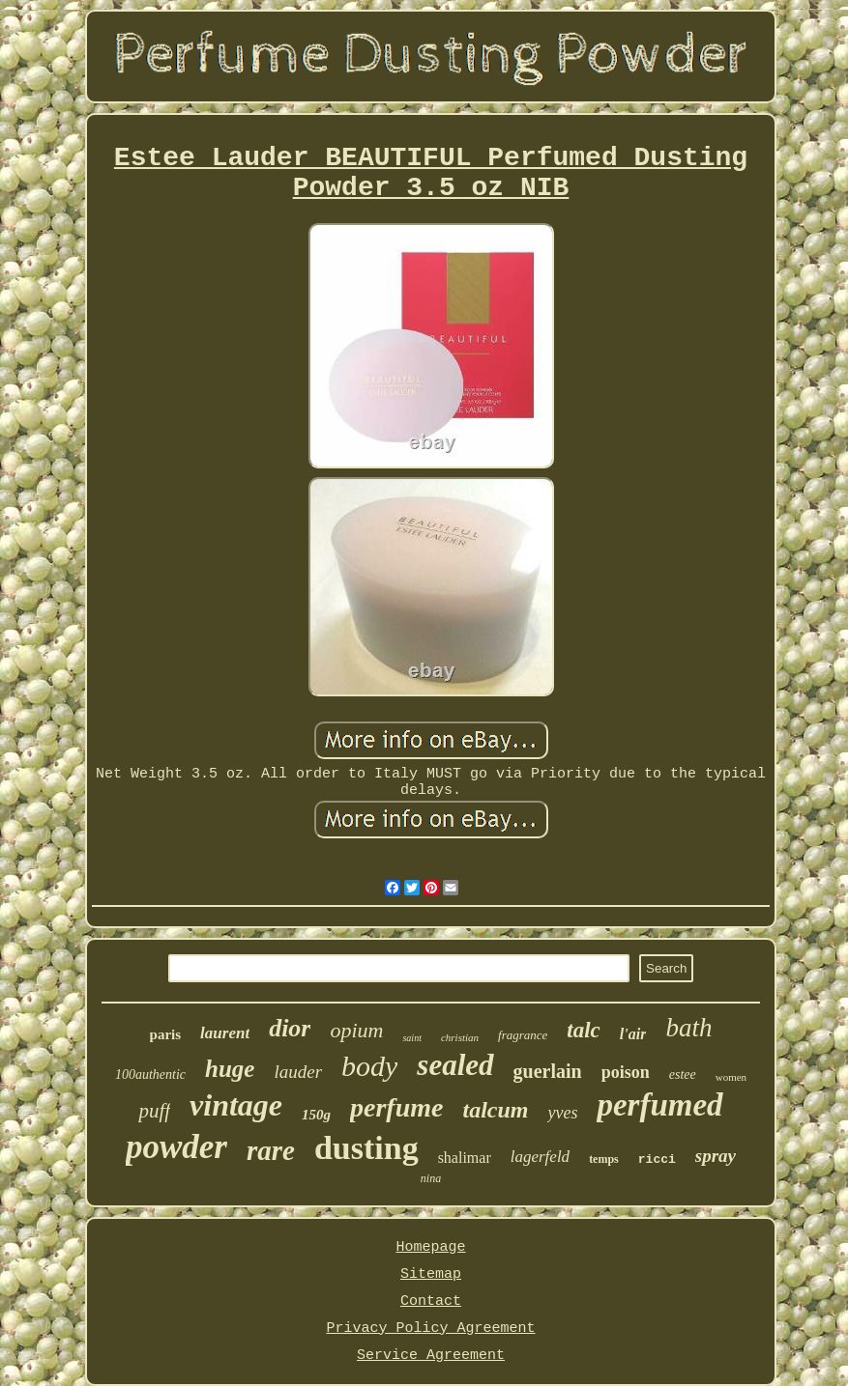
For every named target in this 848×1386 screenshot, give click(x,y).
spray (715, 1156)
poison (625, 1072)
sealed (455, 1065)
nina (431, 1178)
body (369, 1066)
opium (356, 1030)
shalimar (464, 1157)
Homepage (430, 1247)
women (731, 1077)
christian (460, 1037)
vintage (236, 1105)
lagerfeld (540, 1156)
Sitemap (430, 1274)
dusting (366, 1148)
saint (411, 1037)
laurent (224, 1033)
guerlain (547, 1071)
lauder (298, 1071)
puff (154, 1110)
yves (562, 1112)
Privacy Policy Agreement (430, 1328)
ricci (657, 1159)
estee (682, 1074)
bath (688, 1027)
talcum (495, 1109)
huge (229, 1069)
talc (583, 1030)
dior (289, 1028)
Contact (430, 1301)
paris (166, 1034)
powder (176, 1147)
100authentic (150, 1074)
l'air (633, 1034)
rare (271, 1150)
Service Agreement (431, 1355)
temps (604, 1159)
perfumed (659, 1105)
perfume (396, 1107)
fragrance (522, 1035)
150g (316, 1114)
